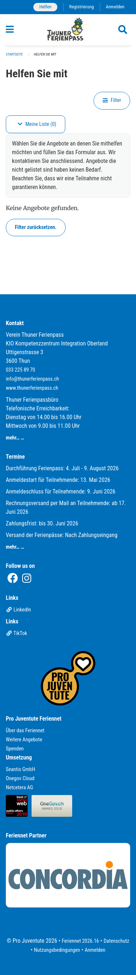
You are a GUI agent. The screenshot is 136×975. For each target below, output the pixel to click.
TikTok (16, 633)
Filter (112, 100)
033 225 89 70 (20, 370)
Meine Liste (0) (37, 124)
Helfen (45, 6)
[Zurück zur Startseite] (68, 29)
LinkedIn (18, 610)
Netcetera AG (19, 787)
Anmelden (115, 6)
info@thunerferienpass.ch (32, 379)
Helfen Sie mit (45, 54)
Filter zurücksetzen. (36, 227)
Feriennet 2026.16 (80, 941)
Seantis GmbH (20, 769)
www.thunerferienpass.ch (32, 388)
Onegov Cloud (20, 778)
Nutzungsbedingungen (57, 950)
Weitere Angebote (24, 740)
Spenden (15, 749)
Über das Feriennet (25, 731)
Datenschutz (116, 941)
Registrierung (81, 6)
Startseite (14, 54)
